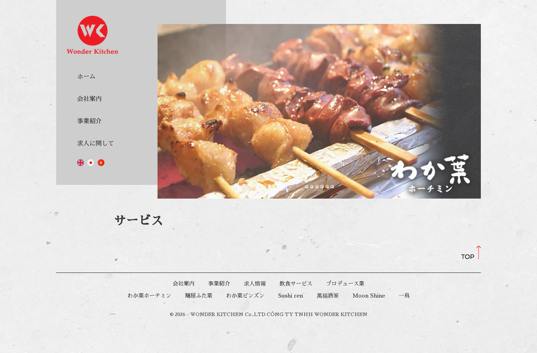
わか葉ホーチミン (149, 296)
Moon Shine (368, 296)
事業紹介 (89, 121)
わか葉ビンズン (245, 296)
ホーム (86, 77)
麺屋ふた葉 (198, 296)
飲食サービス (295, 284)
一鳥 (404, 296)
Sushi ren (290, 296)
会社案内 (89, 99)
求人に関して (95, 143)
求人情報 (255, 284)
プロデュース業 (345, 284)
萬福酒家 (328, 296)
